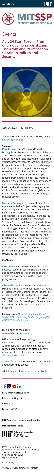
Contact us (7, 403)
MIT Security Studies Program (16, 447)
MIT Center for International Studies (21, 420)
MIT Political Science (12, 425)
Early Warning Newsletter (15, 392)
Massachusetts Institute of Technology (20, 449)
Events (9, 34)
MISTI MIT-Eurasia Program (15, 320)
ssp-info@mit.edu (10, 457)
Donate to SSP (9, 409)
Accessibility (8, 462)
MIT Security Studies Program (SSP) (32, 317)
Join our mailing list (12, 398)
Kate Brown (9, 149)
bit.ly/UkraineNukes (12, 139)
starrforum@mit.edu (13, 355)
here (47, 371)
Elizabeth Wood (11, 285)
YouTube (25, 333)
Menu (10, 3)
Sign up (6, 361)
